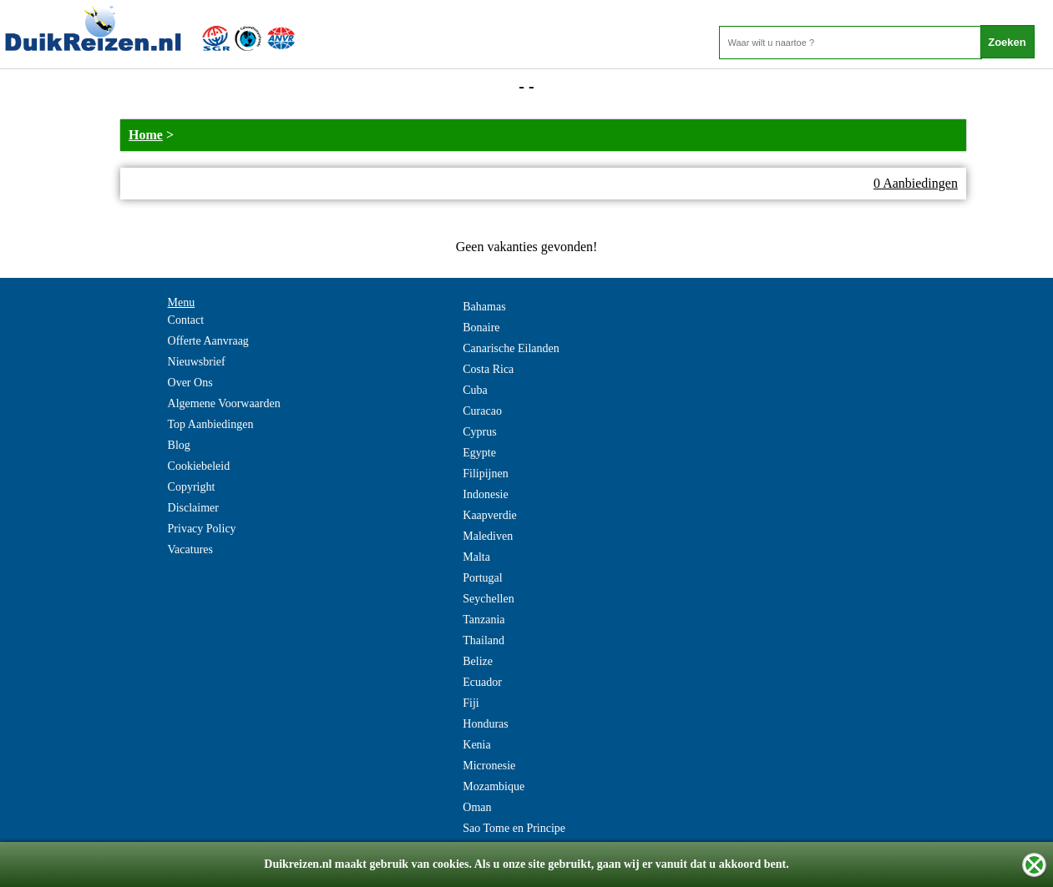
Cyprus (479, 432)
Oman (477, 807)
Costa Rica (488, 369)
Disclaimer (193, 507)
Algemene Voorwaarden (224, 403)
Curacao (482, 411)
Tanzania (483, 619)
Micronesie (489, 765)
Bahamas (484, 306)
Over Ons (190, 382)
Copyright (191, 487)
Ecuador (482, 682)
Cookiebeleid (199, 466)
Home (146, 135)
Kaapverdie (490, 515)
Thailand (483, 640)
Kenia (476, 744)
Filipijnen (485, 473)
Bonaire (481, 327)
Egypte (479, 452)
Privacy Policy (202, 528)
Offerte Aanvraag (208, 341)
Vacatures (190, 549)
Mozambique (493, 786)
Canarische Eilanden (511, 348)
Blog (179, 445)
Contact (186, 320)
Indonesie (485, 494)
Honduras (485, 724)
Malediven (488, 536)
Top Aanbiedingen (211, 424)
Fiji (470, 703)
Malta (476, 557)
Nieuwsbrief (196, 361)
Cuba (475, 390)
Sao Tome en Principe (514, 828)
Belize (478, 661)
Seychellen (488, 598)
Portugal (482, 578)
